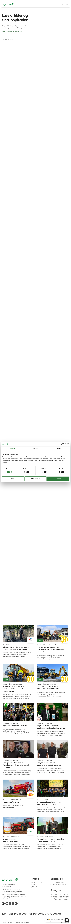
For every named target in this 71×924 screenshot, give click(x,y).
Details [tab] (36, 448)
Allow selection (35, 478)
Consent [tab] (12, 448)
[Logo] (8, 4)
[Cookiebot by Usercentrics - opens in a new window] (62, 444)
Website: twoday (65, 922)
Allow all (58, 478)
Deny (12, 478)
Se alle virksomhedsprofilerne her (12, 32)
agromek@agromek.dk (60, 884)
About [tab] (59, 448)
